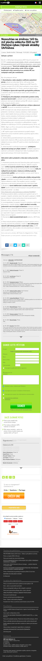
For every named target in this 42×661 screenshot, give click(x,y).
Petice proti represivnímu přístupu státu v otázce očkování (17, 590)
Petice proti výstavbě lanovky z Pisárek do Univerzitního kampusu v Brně (20, 619)
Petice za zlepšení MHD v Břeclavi (11, 556)
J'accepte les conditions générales (11, 398)
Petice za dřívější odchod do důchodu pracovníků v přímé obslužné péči (20, 621)
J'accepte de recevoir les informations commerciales (19, 394)
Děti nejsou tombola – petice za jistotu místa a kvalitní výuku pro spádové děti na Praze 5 (13, 431)
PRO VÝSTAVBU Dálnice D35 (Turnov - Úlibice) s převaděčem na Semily (20, 553)
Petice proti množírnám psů (9, 595)
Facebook (40, 55)
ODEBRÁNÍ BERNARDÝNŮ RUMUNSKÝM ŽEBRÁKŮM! (16, 629)
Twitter (38, 55)
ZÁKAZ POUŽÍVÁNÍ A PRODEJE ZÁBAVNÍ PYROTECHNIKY (17, 592)
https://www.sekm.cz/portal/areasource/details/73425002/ (18, 192)
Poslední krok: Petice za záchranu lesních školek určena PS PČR (18, 601)
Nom (4, 357)
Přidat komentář (33, 256)
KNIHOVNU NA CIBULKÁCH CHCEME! (12, 573)
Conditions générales (19, 656)
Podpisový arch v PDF (8, 444)
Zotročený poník (7, 631)
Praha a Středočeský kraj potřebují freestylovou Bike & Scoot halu (19, 571)
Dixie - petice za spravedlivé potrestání (12, 586)
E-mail (5, 349)
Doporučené (18, 260)
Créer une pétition (31, 10)
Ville (4, 362)
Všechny (11, 260)
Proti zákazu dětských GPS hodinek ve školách (11, 425)
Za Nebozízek (6, 576)
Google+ (10, 477)
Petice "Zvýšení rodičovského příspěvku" (13, 599)
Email (36, 55)
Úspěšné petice (19, 10)
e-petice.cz (5, 2)
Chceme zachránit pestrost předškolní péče (13, 597)
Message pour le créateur (7, 373)
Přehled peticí (8, 10)
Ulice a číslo (6, 359)
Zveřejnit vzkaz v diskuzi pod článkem (15, 386)
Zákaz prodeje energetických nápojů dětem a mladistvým (16, 627)
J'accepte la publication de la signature (15, 368)
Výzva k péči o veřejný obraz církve (11, 613)
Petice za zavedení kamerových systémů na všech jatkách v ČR (18, 583)
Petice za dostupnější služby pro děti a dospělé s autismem (17, 588)
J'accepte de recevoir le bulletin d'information (17, 390)
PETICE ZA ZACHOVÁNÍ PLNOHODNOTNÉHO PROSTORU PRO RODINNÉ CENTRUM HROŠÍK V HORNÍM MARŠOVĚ (20, 568)
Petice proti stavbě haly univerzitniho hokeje (10, 421)
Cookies (28, 656)
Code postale (6, 365)
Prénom (5, 354)
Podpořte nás (14, 508)
